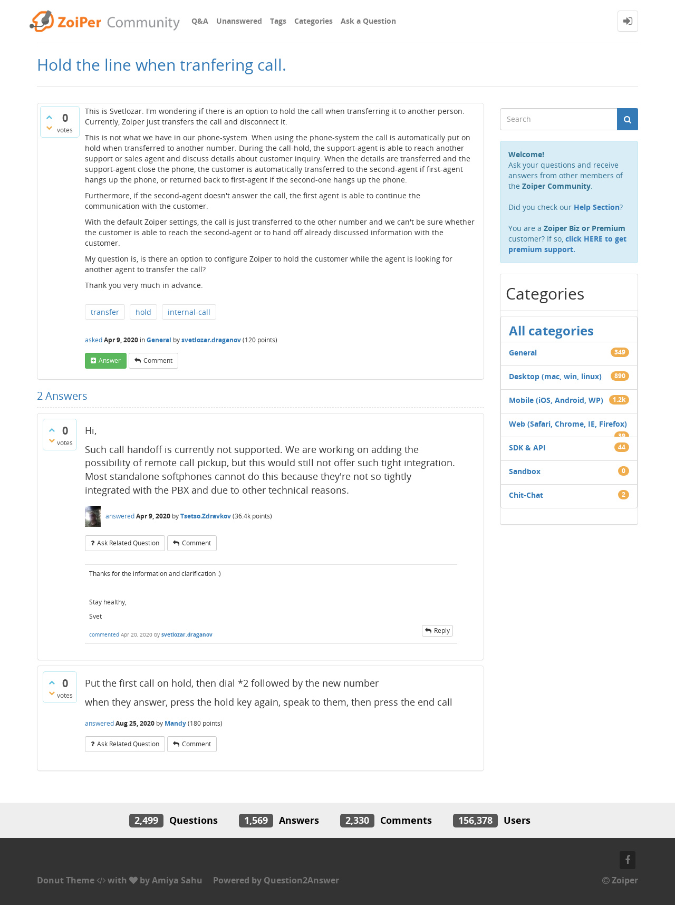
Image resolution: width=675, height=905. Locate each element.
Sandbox (525, 471)
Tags (278, 21)
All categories (551, 330)
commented (104, 634)
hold (143, 312)
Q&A (199, 21)
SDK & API (527, 447)
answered (119, 516)
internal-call (189, 312)
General (159, 339)
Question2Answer (301, 880)
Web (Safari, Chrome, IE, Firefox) (568, 424)
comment (157, 360)
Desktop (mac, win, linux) (555, 376)
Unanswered (239, 21)
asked (93, 339)
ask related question (128, 542)
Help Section (597, 207)
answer (110, 360)
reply (442, 630)
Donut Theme (65, 880)
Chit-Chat (526, 495)
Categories (313, 21)
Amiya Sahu (177, 880)
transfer (105, 312)
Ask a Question (368, 21)
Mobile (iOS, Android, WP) (556, 400)
